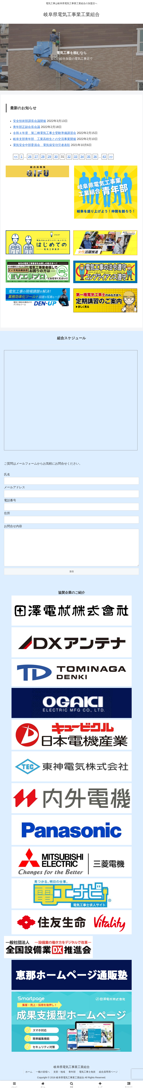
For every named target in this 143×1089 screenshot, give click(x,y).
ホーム (28, 1078)
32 (69, 156)
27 (36, 156)
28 (43, 156)
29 (49, 156)
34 (82, 156)
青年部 (72, 1078)
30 (56, 156)
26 (29, 156)
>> (111, 156)
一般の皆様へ (43, 1078)
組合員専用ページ (108, 1078)
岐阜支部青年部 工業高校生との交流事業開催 (44, 139)
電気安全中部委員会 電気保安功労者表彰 (41, 145)
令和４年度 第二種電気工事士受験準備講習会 (44, 133)
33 (75, 156)
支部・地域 (59, 1078)
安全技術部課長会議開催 (29, 121)
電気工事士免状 (87, 1078)
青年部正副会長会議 (26, 127)
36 (95, 156)
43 (104, 156)
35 (88, 156)
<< (16, 156)
